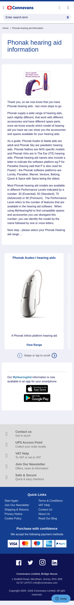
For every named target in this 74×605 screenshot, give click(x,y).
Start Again (11, 500)
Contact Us (45, 509)
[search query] (37, 17)
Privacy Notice (13, 513)
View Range (34, 344)
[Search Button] (67, 17)
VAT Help (44, 505)
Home (6, 28)
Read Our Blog (47, 518)
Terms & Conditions (50, 500)
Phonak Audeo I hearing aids (34, 258)
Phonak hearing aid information (26, 28)
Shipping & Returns (17, 509)
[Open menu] (3, 8)
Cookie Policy (13, 518)
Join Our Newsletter (17, 505)
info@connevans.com (45, 582)
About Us (44, 513)
